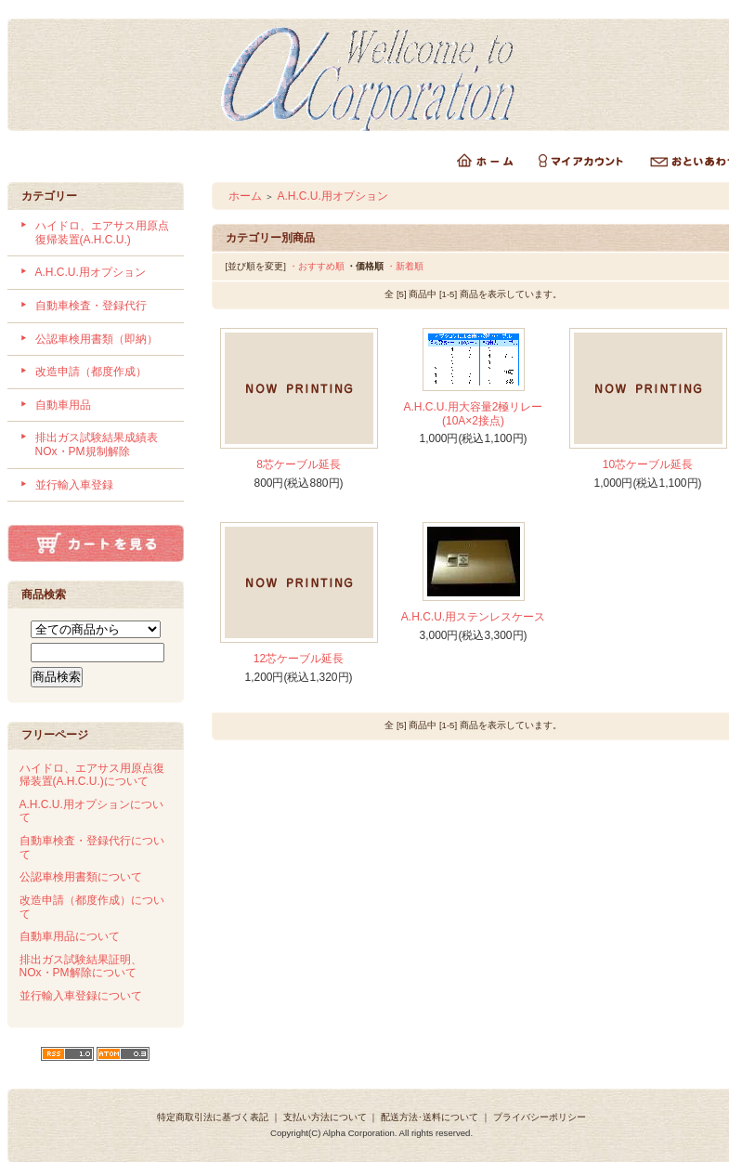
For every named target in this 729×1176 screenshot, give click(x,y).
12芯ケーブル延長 (299, 658)
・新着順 (404, 266)
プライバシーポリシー (539, 1117)
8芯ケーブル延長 (298, 464)
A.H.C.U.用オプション (90, 272)
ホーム (245, 196)
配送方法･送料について (429, 1117)
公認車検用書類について (81, 876)
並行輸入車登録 (74, 484)
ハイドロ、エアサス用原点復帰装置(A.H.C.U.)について (92, 775)
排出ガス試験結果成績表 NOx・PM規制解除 (102, 444)
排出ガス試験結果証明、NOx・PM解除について (81, 966)
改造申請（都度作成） (91, 371)
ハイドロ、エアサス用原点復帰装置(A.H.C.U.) (102, 232)
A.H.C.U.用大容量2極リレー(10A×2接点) (472, 413)
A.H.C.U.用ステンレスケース (473, 616)
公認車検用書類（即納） (96, 339)
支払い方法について (325, 1117)
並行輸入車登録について (81, 995)
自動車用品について (70, 936)
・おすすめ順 (317, 266)
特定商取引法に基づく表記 (212, 1117)
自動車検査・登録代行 (91, 305)
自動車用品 (63, 405)
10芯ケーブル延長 (648, 464)
